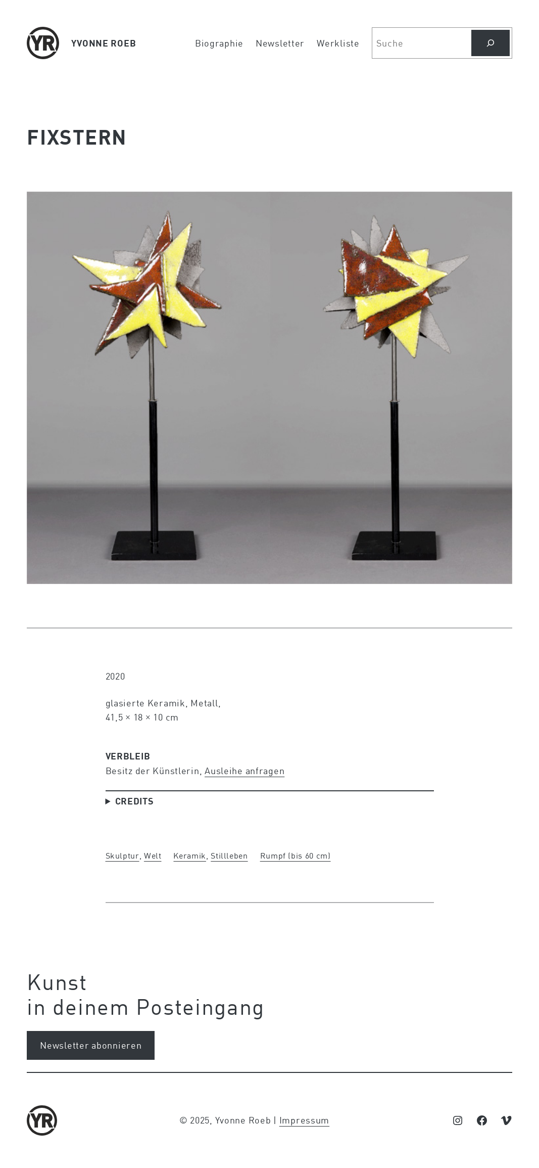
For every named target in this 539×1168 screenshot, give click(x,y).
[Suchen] (490, 43)
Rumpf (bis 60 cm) (295, 855)
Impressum (304, 1120)
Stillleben (229, 855)
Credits (134, 800)
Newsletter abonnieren (90, 1045)
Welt (153, 855)
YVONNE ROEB (103, 43)
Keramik (189, 855)
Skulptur (122, 855)
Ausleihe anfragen (244, 770)
